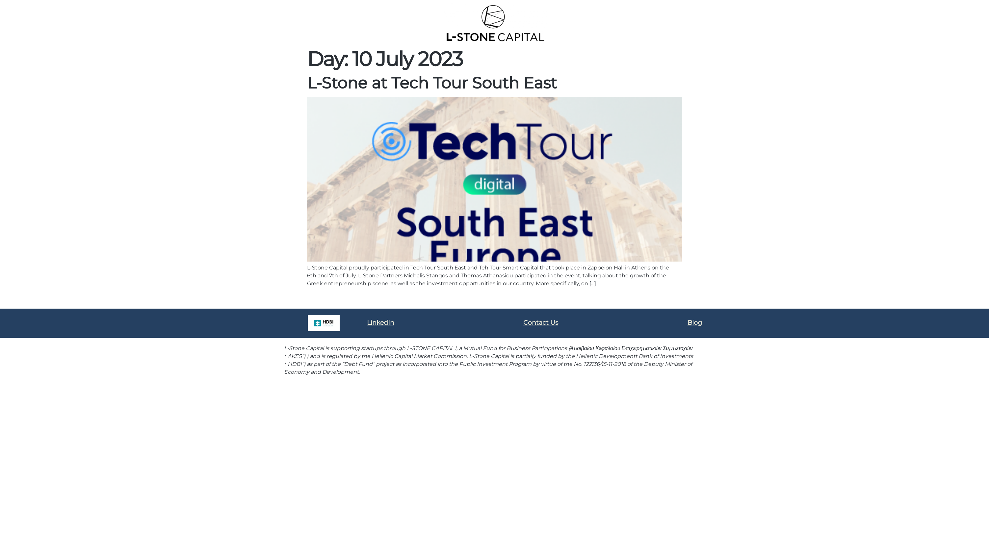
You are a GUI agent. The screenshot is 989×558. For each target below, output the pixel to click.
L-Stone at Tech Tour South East (432, 82)
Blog (695, 322)
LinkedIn (380, 322)
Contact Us (540, 322)
